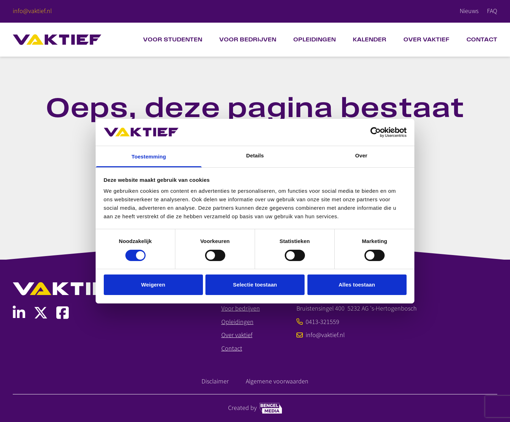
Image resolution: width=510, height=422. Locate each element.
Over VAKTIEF (426, 39)
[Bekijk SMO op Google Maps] (356, 309)
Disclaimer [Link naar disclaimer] (215, 381)
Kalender (369, 39)
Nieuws (469, 11)
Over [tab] (361, 155)
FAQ (492, 11)
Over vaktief (237, 335)
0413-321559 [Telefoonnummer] (317, 322)
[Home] (57, 39)
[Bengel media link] (271, 408)
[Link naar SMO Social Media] (19, 313)
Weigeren (153, 285)
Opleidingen (314, 39)
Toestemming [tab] (148, 157)
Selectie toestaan (255, 285)
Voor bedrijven (247, 39)
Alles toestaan (357, 285)
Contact (481, 39)
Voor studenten (172, 39)
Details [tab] (255, 155)
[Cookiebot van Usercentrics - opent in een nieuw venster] (376, 132)
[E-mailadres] (32, 11)
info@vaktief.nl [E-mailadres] (320, 335)
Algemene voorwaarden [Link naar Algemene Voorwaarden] (277, 381)
